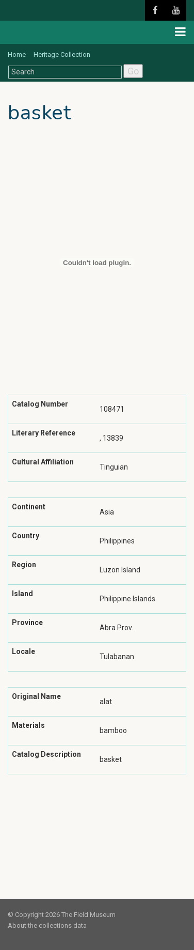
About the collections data (47, 925)
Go (133, 71)
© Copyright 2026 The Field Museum (62, 914)
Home (17, 54)
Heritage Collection (62, 54)
